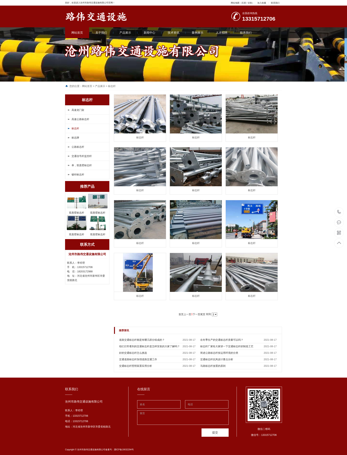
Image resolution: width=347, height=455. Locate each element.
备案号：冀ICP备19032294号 (119, 449)
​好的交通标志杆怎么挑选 (133, 352)
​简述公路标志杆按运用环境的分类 (219, 352)
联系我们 (275, 3)
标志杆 (112, 86)
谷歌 (250, 3)
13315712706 (339, 212)
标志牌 (75, 137)
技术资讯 (177, 32)
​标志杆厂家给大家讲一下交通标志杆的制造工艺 (226, 346)
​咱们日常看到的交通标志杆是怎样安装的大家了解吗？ (149, 346)
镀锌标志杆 (78, 174)
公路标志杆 (78, 146)
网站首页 (77, 32)
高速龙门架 (78, 110)
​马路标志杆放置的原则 (213, 365)
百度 (244, 3)
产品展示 (128, 32)
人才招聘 (225, 32)
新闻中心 (153, 32)
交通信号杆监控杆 (82, 156)
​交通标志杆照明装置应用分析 (135, 365)
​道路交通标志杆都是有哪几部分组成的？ (142, 339)
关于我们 (104, 32)
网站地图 (235, 3)
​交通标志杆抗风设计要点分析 (216, 359)
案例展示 (201, 32)
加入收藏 (261, 3)
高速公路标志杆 (80, 119)
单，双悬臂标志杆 (82, 165)
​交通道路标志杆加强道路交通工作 (138, 359)
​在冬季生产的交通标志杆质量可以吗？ (221, 339)
